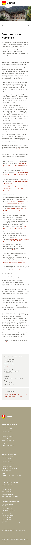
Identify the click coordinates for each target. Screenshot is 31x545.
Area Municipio (18, 541)
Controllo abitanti (7, 517)
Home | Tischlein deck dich (9, 342)
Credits (12, 539)
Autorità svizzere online (19, 532)
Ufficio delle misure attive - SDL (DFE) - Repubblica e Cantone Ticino (15, 165)
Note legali (5, 539)
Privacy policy (22, 538)
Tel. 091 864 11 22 (9, 364)
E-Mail (6, 366)
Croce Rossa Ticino (17, 269)
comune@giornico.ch (8, 433)
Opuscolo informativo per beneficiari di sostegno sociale (13, 395)
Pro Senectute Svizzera (18, 250)
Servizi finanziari (6, 519)
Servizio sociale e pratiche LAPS (11, 523)
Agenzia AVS (5, 521)
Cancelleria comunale (8, 515)
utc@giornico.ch (7, 491)
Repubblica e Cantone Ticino (9, 530)
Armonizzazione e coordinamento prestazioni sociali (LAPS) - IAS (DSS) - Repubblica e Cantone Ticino (15, 174)
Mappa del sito (19, 539)
